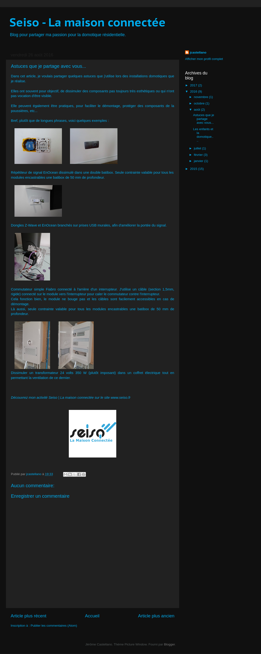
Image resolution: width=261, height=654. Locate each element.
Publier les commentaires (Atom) (54, 625)
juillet (198, 148)
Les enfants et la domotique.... (203, 135)
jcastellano (198, 52)
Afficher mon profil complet (204, 59)
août (197, 109)
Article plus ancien (156, 615)
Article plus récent (28, 615)
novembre (201, 97)
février (199, 155)
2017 (194, 85)
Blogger (169, 644)
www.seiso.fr (120, 397)
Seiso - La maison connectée (87, 22)
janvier (199, 161)
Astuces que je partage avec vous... (203, 118)
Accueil (92, 615)
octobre (199, 103)
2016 (194, 91)
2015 (194, 169)
